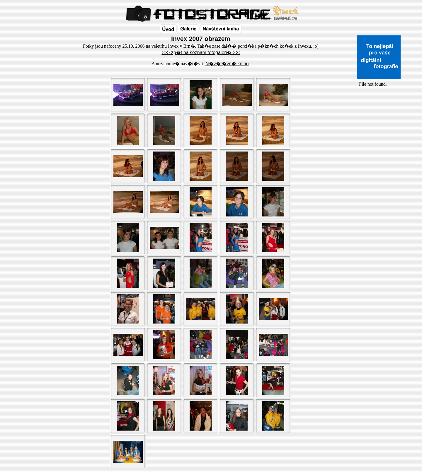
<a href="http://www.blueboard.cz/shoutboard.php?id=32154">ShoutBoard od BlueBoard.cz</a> (379, 149)
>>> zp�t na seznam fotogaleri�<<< (200, 52)
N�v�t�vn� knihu (227, 63)
